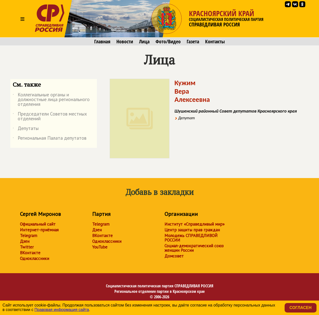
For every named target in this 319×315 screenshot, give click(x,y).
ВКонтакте (30, 253)
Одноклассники (34, 258)
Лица (144, 41)
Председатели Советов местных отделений (50, 117)
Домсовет (174, 256)
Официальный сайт (38, 224)
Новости (124, 41)
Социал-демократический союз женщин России (194, 248)
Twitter (27, 247)
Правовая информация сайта (61, 310)
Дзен (24, 241)
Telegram (28, 235)
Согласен (301, 308)
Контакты (215, 41)
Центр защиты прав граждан (192, 230)
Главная (102, 41)
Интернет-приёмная (39, 230)
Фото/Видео (168, 41)
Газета (193, 41)
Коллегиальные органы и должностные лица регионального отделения (51, 99)
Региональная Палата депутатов (49, 139)
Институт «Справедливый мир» (194, 224)
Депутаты (26, 129)
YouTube (99, 247)
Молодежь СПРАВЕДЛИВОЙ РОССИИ (191, 237)
